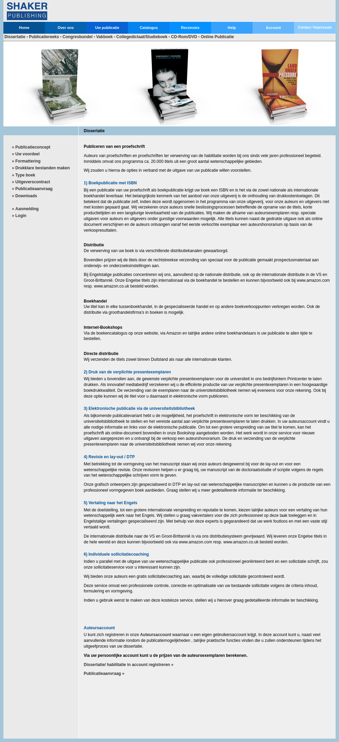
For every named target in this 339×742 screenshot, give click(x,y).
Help (232, 28)
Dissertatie (14, 36)
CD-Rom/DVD (184, 36)
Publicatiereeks (44, 36)
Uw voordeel (27, 154)
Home (24, 28)
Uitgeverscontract (32, 182)
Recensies (190, 28)
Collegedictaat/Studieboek (141, 36)
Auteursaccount (155, 634)
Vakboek (104, 36)
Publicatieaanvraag (33, 188)
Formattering (28, 161)
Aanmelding (27, 208)
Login (21, 215)
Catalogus (149, 28)
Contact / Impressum (315, 27)
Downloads (26, 196)
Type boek (25, 175)
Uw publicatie (107, 28)
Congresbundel (78, 36)
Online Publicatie (217, 36)
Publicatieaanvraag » (104, 673)
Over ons (66, 28)
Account (273, 28)
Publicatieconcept (32, 147)
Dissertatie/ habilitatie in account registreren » (128, 664)
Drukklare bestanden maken (42, 168)
